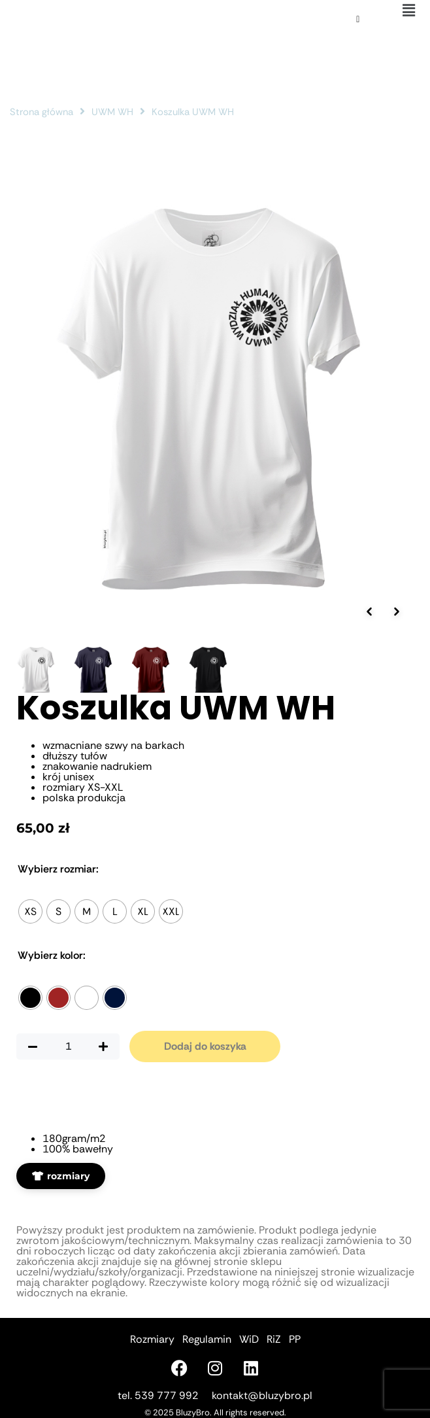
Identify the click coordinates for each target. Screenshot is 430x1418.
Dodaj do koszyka (205, 1046)
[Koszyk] (358, 20)
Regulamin (206, 1339)
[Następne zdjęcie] (396, 611)
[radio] (30, 911)
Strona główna (41, 111)
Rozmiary (152, 1339)
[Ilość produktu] (68, 1046)
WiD (249, 1339)
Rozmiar (58, 869)
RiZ (274, 1339)
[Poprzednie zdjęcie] (369, 611)
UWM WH (112, 111)
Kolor (52, 955)
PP (295, 1339)
